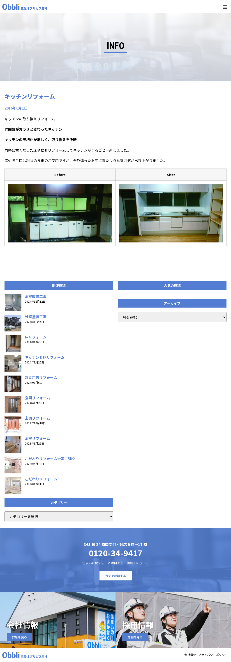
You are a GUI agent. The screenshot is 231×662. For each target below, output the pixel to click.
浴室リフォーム (37, 438)
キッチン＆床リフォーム (45, 357)
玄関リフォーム (37, 397)
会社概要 (190, 655)
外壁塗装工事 (35, 316)
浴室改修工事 (35, 296)
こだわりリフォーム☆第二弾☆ (50, 458)
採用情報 (138, 624)
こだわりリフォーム (41, 479)
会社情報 (22, 624)
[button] (225, 6)
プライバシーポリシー (213, 655)
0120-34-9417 (115, 553)
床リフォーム (35, 337)
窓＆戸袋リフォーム (41, 377)
